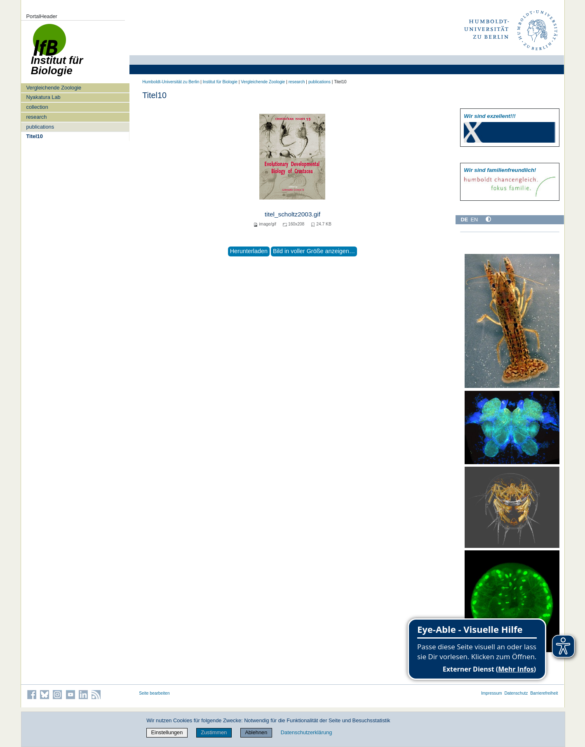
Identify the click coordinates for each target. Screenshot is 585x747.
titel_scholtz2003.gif (292, 214)
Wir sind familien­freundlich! (500, 170)
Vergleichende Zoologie (53, 88)
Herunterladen (249, 251)
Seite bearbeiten (154, 693)
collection (37, 107)
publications (40, 127)
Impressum (491, 693)
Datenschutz (516, 693)
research (36, 117)
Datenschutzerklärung (306, 732)
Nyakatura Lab (43, 97)
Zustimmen (214, 732)
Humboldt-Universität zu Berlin (170, 82)
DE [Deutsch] (464, 219)
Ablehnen (256, 732)
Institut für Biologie (220, 82)
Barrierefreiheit (544, 693)
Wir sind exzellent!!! (489, 116)
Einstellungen (167, 732)
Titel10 (34, 136)
